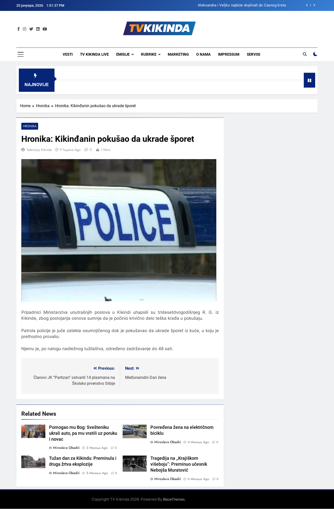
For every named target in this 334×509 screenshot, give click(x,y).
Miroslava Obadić (66, 447)
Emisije (123, 54)
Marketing (178, 54)
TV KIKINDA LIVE (94, 54)
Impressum (228, 54)
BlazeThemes (174, 499)
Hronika (29, 126)
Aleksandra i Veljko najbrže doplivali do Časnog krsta (242, 5)
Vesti (68, 54)
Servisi (253, 54)
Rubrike (148, 54)
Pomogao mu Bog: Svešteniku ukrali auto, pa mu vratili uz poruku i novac (83, 433)
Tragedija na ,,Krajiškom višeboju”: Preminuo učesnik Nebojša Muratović (178, 464)
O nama (203, 54)
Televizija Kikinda (39, 149)
